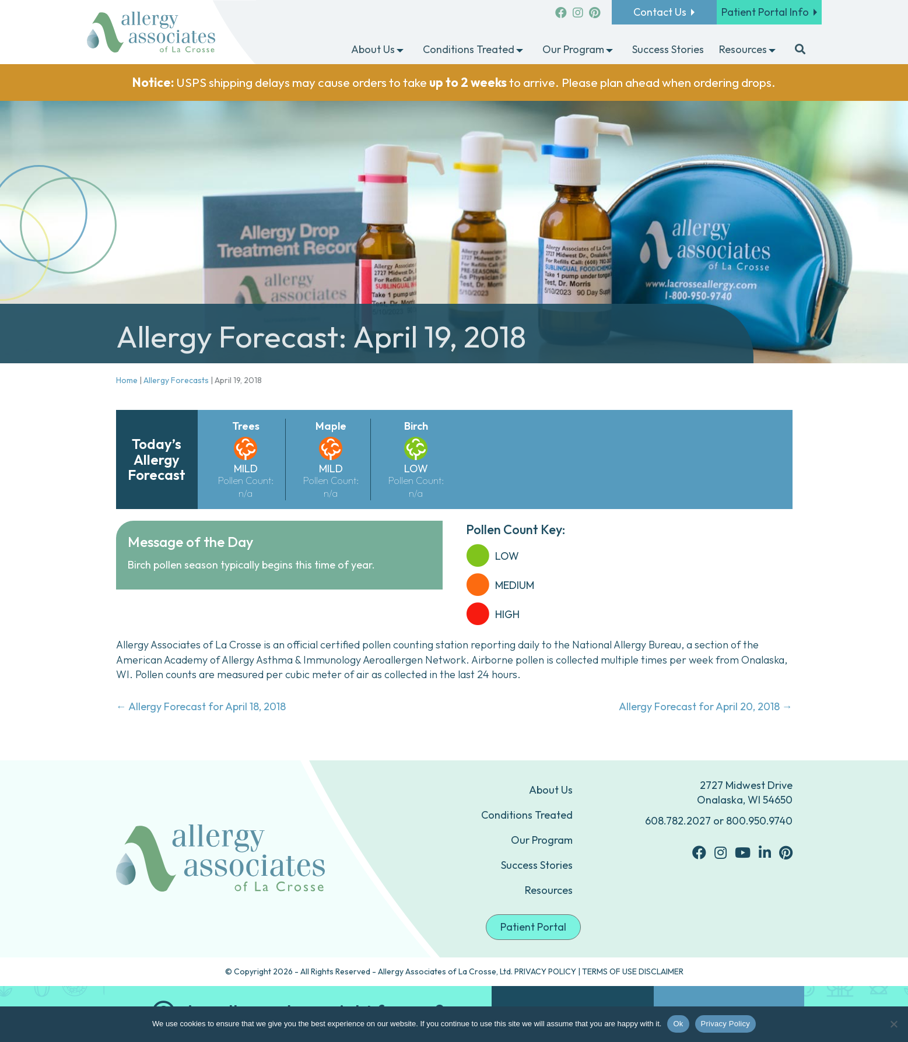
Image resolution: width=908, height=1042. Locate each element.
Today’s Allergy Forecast (156, 459)
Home (127, 380)
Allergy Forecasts (176, 380)
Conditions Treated (527, 815)
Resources (549, 890)
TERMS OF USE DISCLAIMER (632, 971)
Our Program (542, 840)
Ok (678, 1023)
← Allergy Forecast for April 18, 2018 (201, 706)
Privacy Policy (725, 1023)
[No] (893, 1024)
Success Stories (537, 865)
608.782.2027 (678, 820)
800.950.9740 (759, 820)
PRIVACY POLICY (545, 971)
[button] (400, 50)
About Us (551, 790)
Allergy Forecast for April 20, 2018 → (706, 706)
